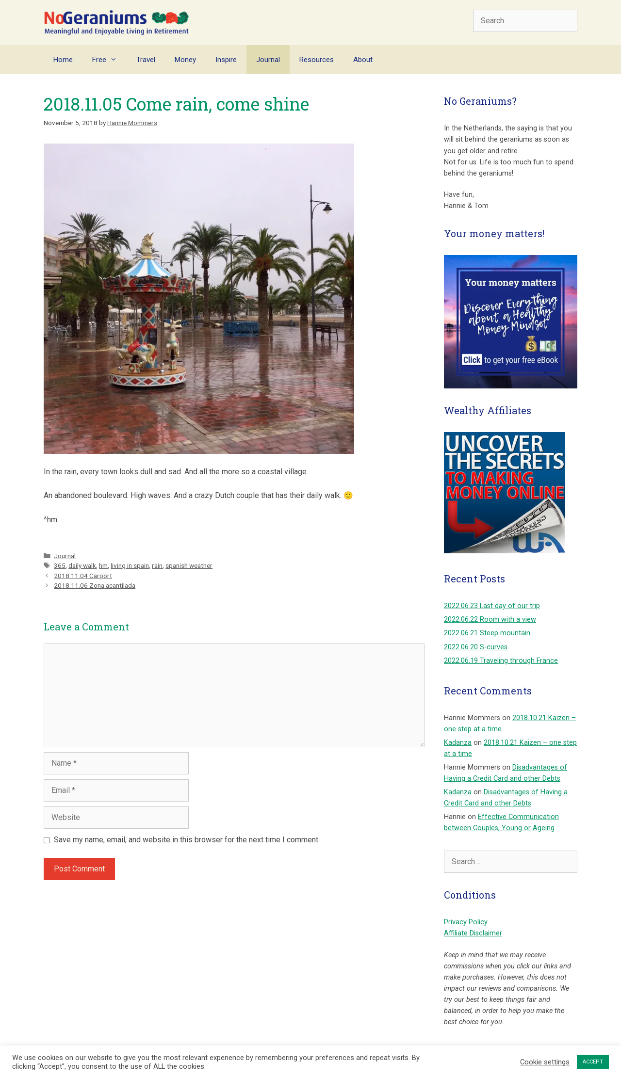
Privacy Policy (466, 922)
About (363, 59)
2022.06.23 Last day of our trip (492, 606)
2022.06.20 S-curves (475, 647)
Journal (268, 59)
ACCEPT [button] (593, 1062)
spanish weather (188, 565)
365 (59, 565)
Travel (145, 59)
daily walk (82, 565)
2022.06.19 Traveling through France (501, 661)
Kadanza (458, 743)
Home (63, 59)
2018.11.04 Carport (83, 575)
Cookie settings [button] (545, 1062)
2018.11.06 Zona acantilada (94, 585)
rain (157, 565)
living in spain (130, 565)
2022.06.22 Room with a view (490, 619)
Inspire (226, 59)
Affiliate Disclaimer (473, 933)
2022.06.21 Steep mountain (487, 633)
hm (103, 565)
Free (109, 59)
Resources (316, 59)
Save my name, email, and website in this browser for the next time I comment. (187, 839)
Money (185, 59)
